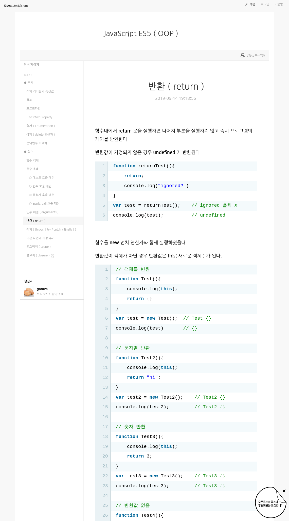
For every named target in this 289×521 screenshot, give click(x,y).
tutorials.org (16, 5)
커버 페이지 (31, 64)
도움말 (278, 4)
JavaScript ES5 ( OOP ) (144, 33)
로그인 (265, 4)
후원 (253, 4)
